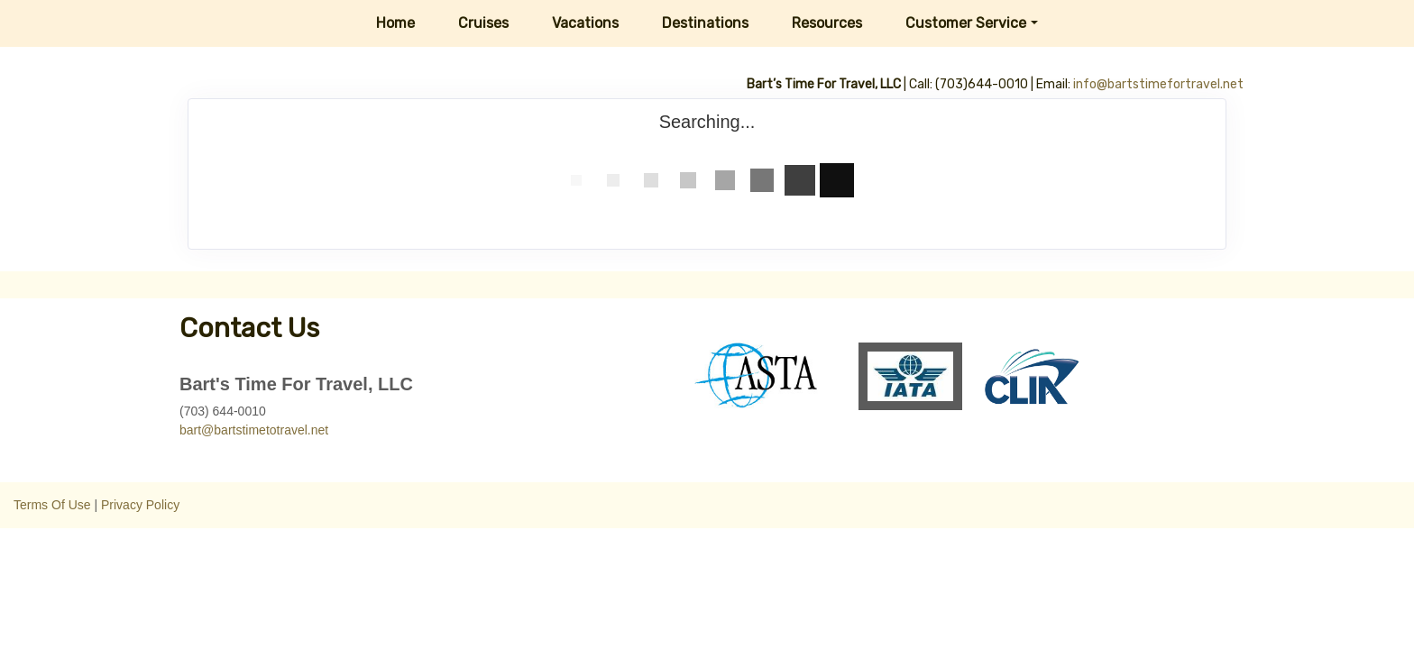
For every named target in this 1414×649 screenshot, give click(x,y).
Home (395, 23)
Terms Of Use (52, 505)
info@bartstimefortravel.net (1158, 84)
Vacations (585, 23)
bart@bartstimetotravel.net (253, 430)
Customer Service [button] (965, 23)
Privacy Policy (140, 505)
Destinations (705, 23)
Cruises (483, 23)
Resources (827, 23)
